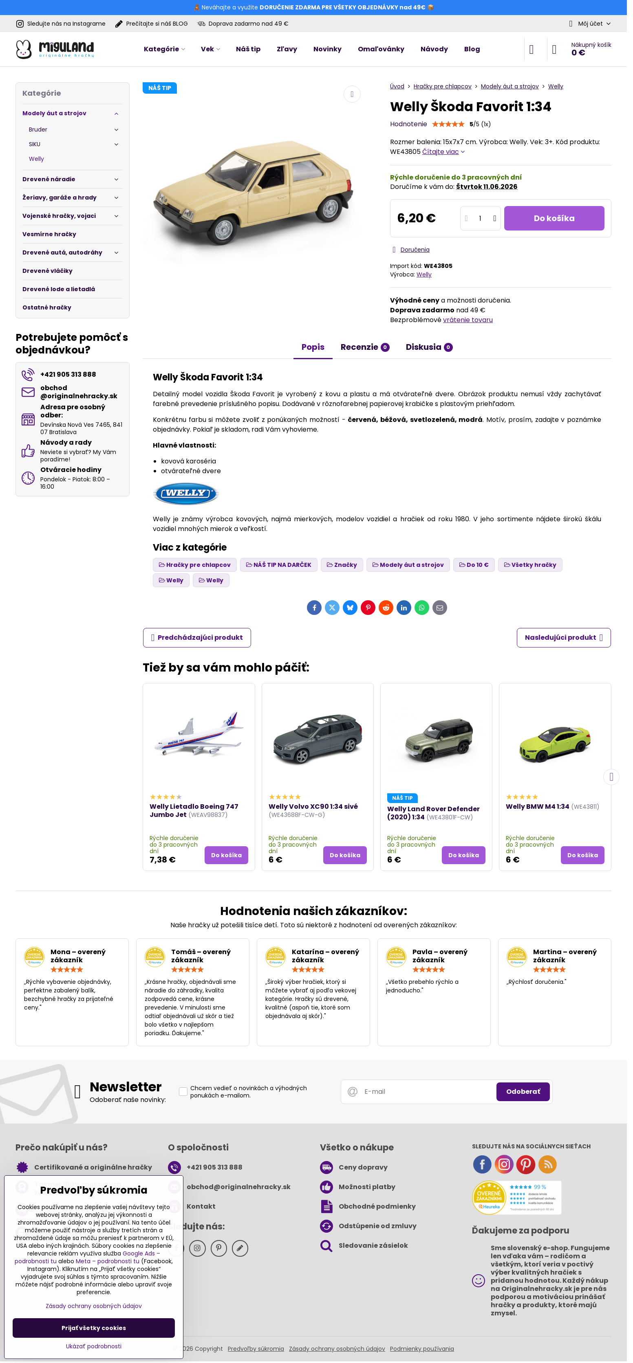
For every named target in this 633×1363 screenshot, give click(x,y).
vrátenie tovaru (468, 320)
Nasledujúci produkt (564, 638)
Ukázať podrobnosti (93, 1346)
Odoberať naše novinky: (128, 1099)
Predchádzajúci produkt (197, 638)
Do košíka (554, 218)
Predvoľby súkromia (256, 1349)
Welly (424, 274)
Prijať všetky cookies (94, 1328)
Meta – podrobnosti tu (107, 1261)
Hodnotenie (408, 124)
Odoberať (523, 1091)
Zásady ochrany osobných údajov (337, 1349)
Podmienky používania (422, 1349)
